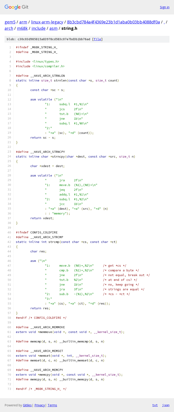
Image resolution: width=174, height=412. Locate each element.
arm (23, 22)
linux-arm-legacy (47, 22)
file (97, 39)
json (165, 405)
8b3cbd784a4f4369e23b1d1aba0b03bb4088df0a (113, 22)
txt (155, 405)
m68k (22, 28)
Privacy (39, 405)
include (38, 28)
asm (53, 28)
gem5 (10, 22)
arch (9, 28)
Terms (52, 405)
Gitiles (27, 405)
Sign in (164, 7)
